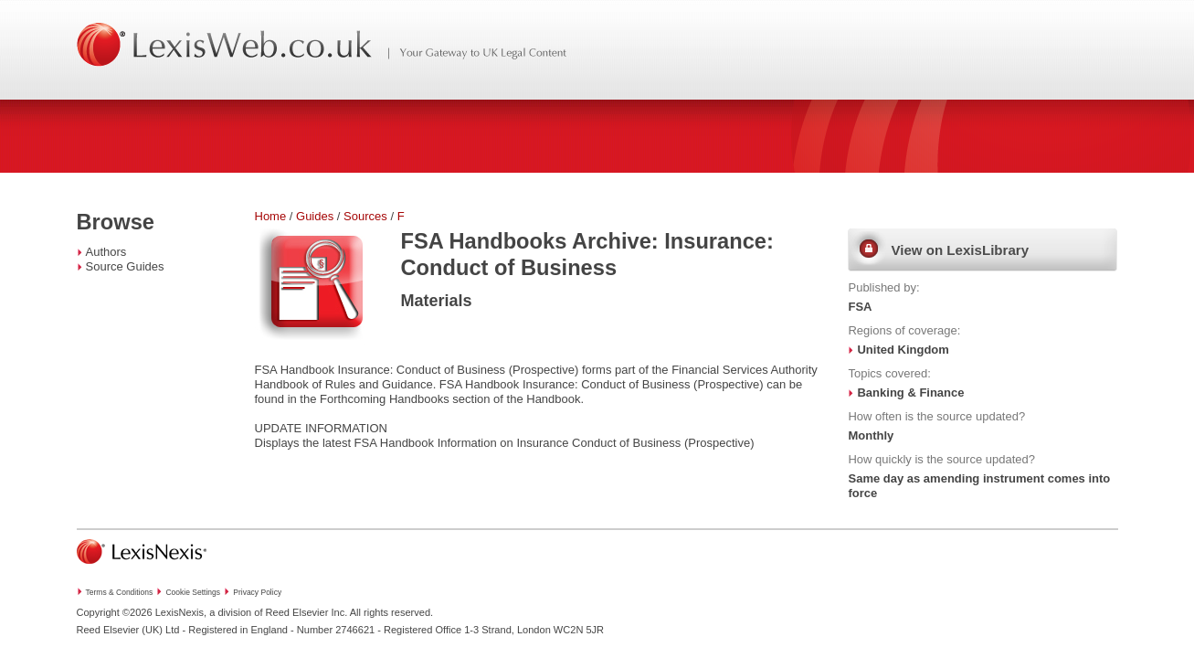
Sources (365, 216)
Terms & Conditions (119, 592)
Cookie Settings (192, 592)
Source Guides (125, 266)
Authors (106, 252)
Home (271, 216)
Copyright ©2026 (115, 612)
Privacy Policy (257, 592)
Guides (314, 216)
